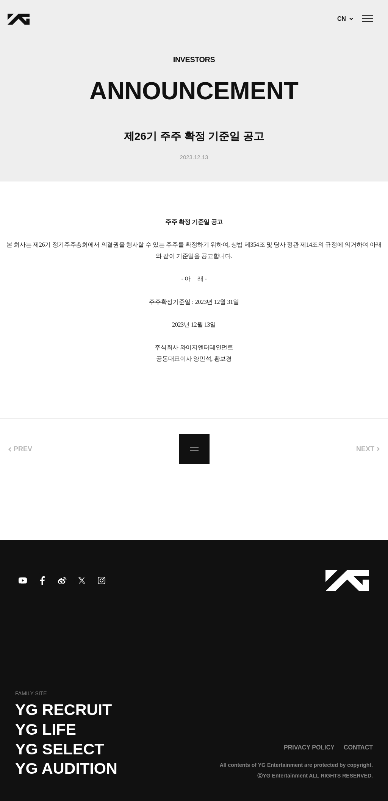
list (194, 449)
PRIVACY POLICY (309, 747)
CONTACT (358, 747)
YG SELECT (59, 749)
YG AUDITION (66, 768)
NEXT (365, 449)
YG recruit (63, 709)
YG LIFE (45, 729)
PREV (23, 449)
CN (341, 19)
